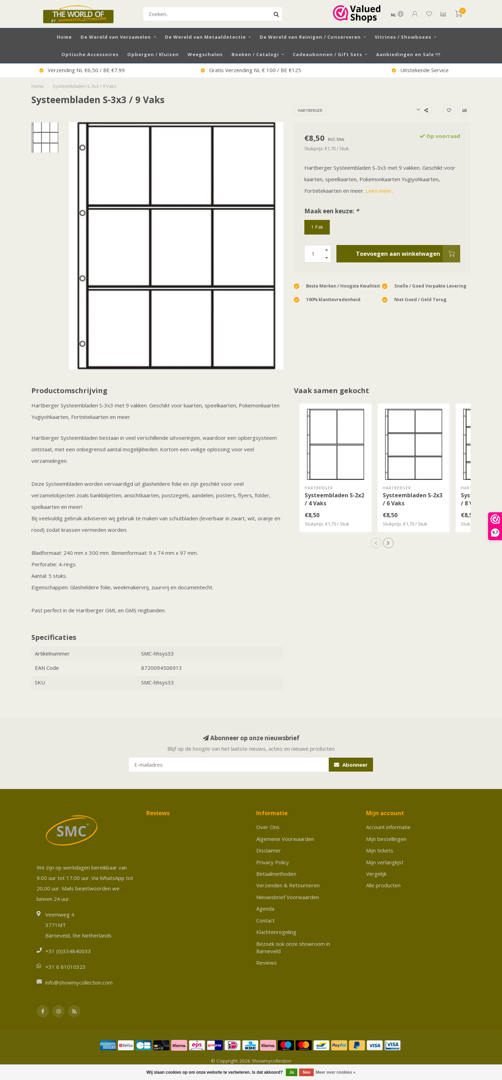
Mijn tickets (379, 850)
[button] (376, 543)
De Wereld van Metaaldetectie (205, 37)
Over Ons (268, 827)
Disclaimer (268, 850)
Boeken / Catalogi (255, 54)
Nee (306, 1072)
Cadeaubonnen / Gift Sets (327, 54)
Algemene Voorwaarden (285, 838)
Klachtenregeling (276, 931)
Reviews (266, 962)
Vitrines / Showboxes (403, 37)
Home (64, 37)
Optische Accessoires (90, 54)
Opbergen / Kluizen (153, 54)
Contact (265, 920)
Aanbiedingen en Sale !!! (408, 54)
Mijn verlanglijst (384, 862)
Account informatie (388, 827)
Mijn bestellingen (386, 838)
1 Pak (317, 227)
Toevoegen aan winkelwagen (408, 253)
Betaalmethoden (276, 873)
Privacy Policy (272, 862)
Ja (291, 1072)
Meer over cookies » (335, 1072)
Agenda (265, 908)
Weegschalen (205, 54)
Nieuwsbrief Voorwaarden (287, 897)
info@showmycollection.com (79, 982)
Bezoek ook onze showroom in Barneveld (293, 947)
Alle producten (383, 885)
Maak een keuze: (331, 211)
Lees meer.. (380, 190)
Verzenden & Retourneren (288, 885)
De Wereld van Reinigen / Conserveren (310, 37)
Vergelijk (376, 873)
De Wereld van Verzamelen (116, 37)
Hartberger (310, 110)
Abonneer (351, 764)
